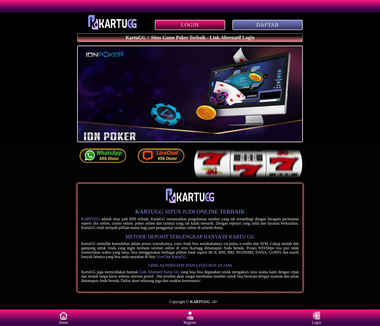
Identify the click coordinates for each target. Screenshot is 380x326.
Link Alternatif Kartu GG (159, 272)
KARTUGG (90, 219)
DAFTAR (267, 25)
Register (189, 318)
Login (316, 318)
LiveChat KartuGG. (171, 257)
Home (63, 318)
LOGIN (190, 25)
